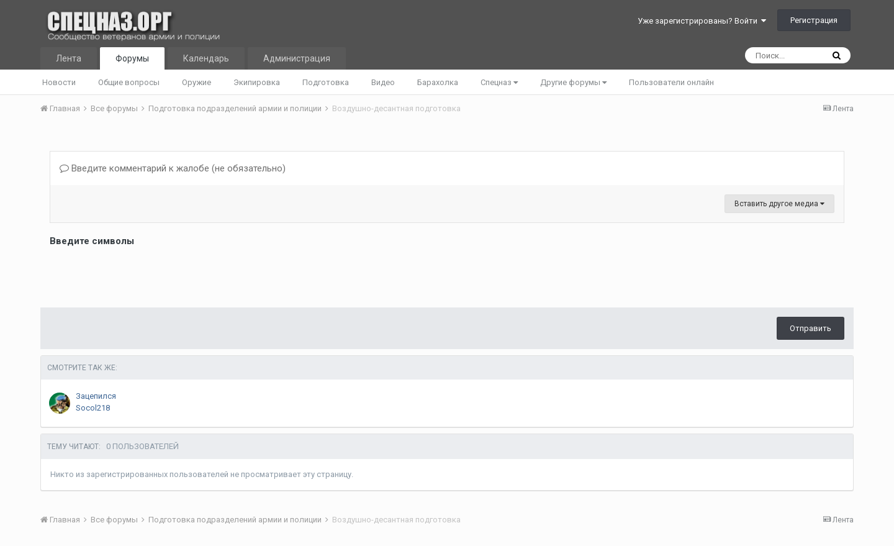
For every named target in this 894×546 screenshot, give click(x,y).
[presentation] (144, 274)
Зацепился (96, 396)
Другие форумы (573, 82)
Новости (59, 82)
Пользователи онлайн (671, 82)
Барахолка (437, 82)
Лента (68, 58)
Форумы (132, 58)
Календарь (206, 58)
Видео (383, 82)
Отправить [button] (810, 328)
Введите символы (92, 241)
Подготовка (325, 82)
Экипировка (256, 82)
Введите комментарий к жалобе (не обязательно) (173, 168)
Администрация (296, 58)
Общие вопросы (129, 82)
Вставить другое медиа (779, 203)
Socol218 (93, 407)
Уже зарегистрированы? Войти (702, 20)
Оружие (196, 82)
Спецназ (499, 82)
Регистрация (814, 20)
